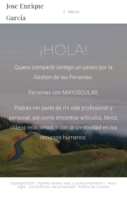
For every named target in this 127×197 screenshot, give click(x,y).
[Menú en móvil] (72, 12)
